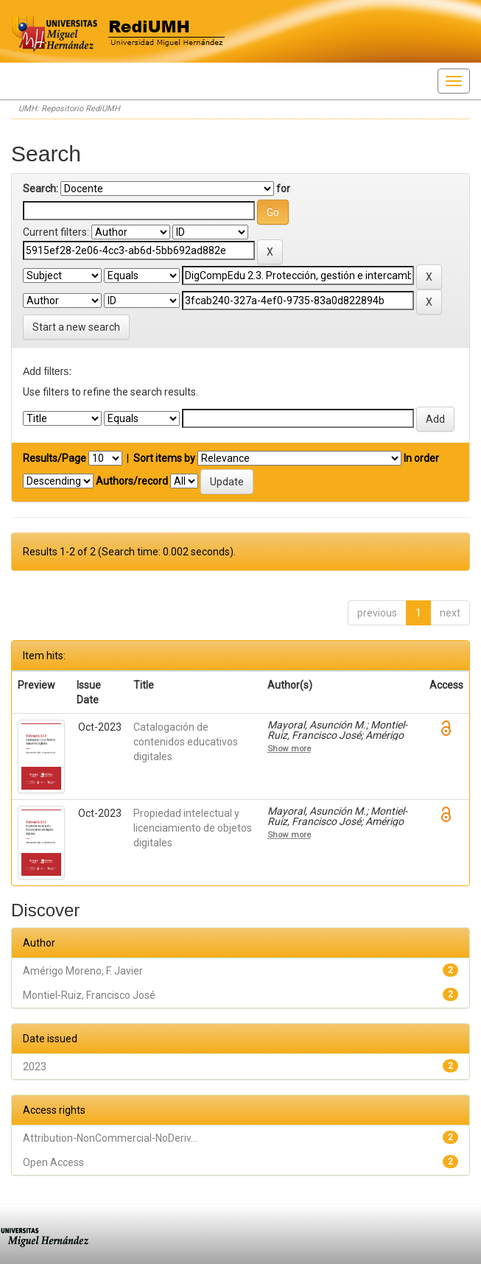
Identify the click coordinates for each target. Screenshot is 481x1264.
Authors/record (132, 481)
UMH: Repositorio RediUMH (69, 108)
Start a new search (76, 327)
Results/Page (54, 458)
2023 (34, 1066)
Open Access (53, 1162)
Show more (289, 748)
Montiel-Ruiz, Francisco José (89, 995)
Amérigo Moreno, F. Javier (83, 971)
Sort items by (164, 458)
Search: (40, 188)
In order (421, 458)
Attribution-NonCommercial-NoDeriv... (110, 1138)
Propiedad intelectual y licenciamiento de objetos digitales (192, 828)
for (283, 188)
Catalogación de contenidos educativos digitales (185, 741)
